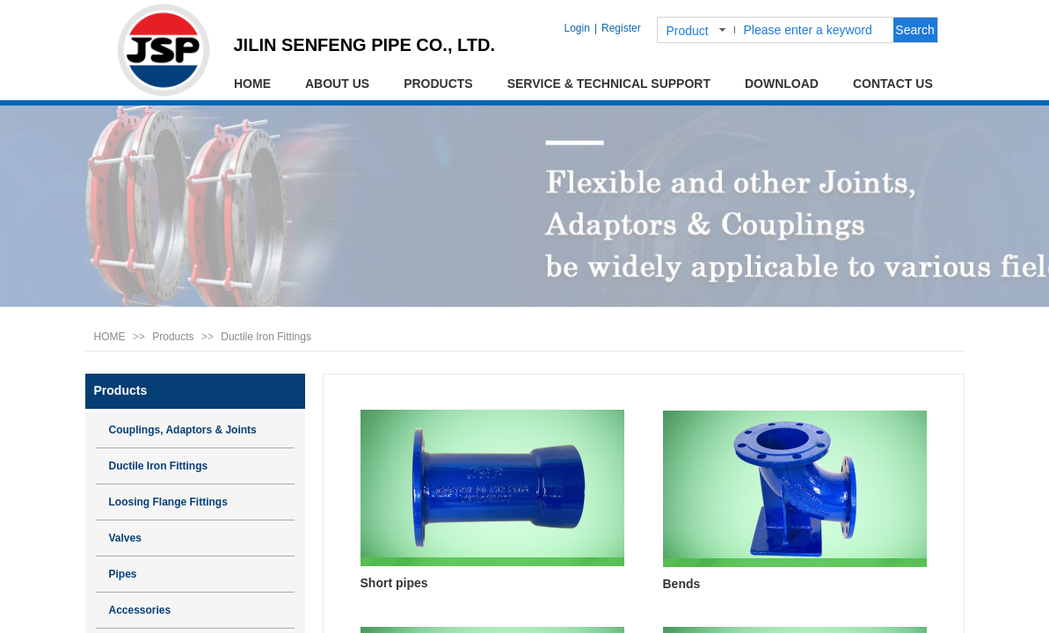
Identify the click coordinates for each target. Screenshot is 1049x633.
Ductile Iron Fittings (266, 337)
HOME (252, 83)
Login (577, 28)
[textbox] (815, 29)
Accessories (140, 610)
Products (172, 337)
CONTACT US (893, 83)
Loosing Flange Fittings (168, 502)
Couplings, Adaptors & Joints (183, 430)
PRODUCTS (438, 83)
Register (621, 28)
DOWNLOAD (782, 83)
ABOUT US (337, 83)
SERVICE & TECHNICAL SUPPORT (608, 83)
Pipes (123, 574)
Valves (125, 538)
